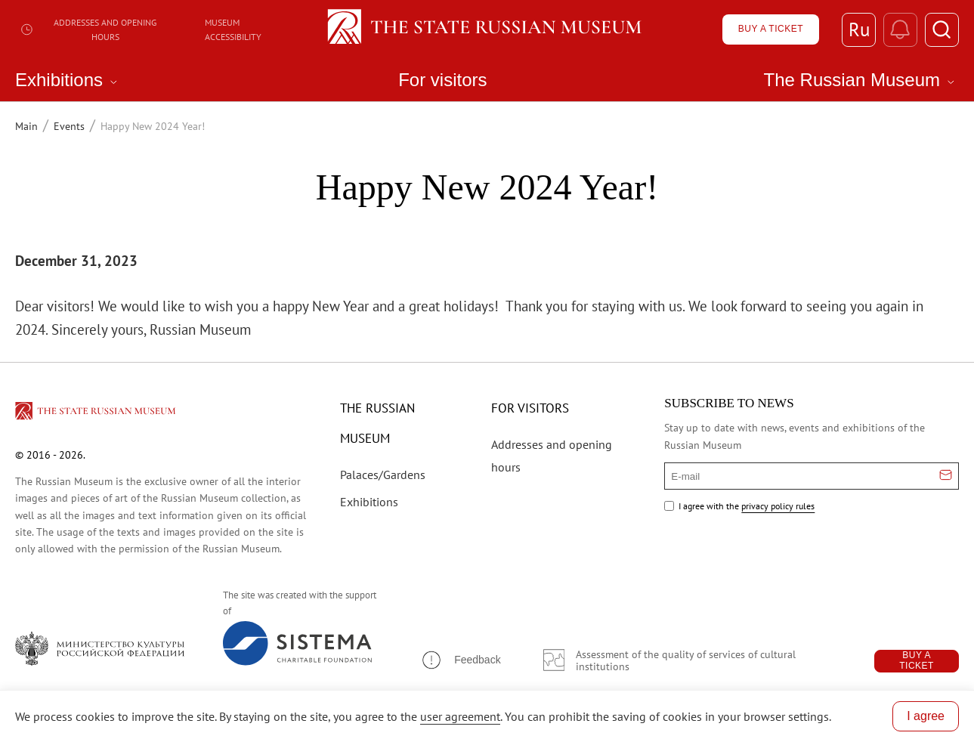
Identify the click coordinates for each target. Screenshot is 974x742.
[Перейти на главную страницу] (96, 413)
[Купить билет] (770, 29)
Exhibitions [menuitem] (68, 80)
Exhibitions (369, 501)
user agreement (460, 716)
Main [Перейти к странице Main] (26, 126)
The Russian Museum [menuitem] (861, 80)
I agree (926, 716)
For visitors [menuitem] (442, 80)
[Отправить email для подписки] (945, 476)
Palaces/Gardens (382, 474)
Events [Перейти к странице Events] (69, 126)
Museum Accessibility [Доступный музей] (233, 29)
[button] (460, 660)
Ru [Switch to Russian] (859, 29)
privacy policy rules (778, 506)
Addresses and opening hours (88, 29)
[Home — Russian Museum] (487, 29)
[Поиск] (942, 30)
